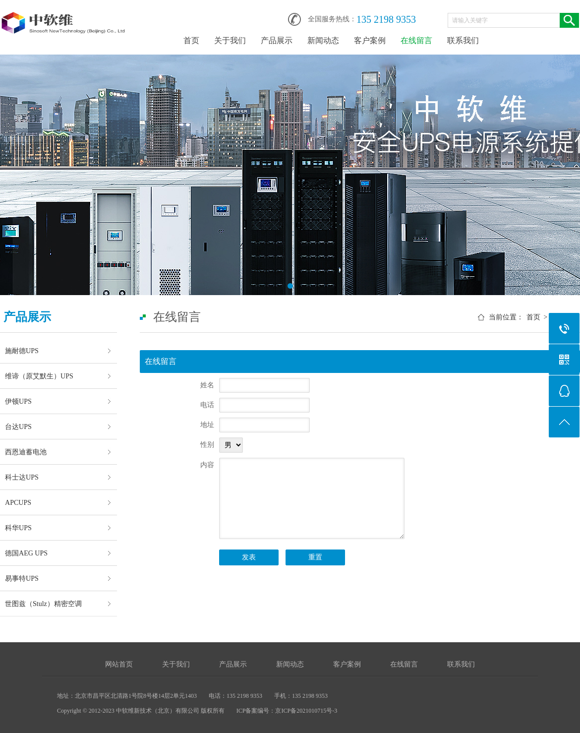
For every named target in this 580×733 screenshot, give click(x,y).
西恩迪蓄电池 (26, 452)
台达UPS (18, 426)
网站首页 (119, 664)
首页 (191, 40)
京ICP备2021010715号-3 (306, 710)
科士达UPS (22, 477)
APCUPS (18, 502)
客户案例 (370, 40)
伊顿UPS (18, 401)
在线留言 (416, 40)
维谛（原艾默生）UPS (39, 376)
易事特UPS (22, 578)
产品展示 (276, 40)
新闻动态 (323, 40)
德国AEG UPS (26, 553)
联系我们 (463, 40)
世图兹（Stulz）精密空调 (43, 604)
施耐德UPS (22, 351)
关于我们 (230, 40)
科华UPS (18, 528)
